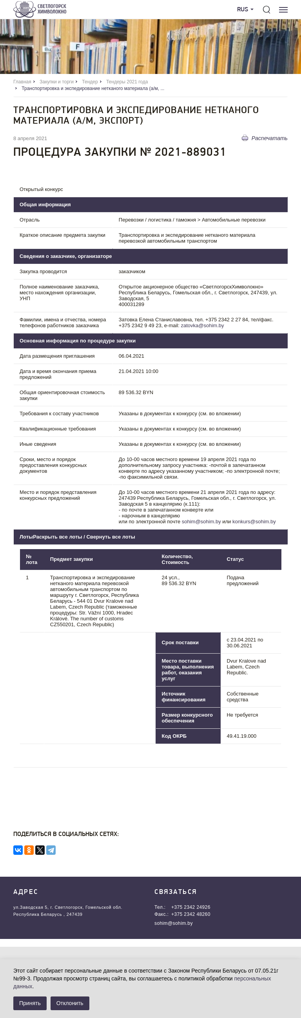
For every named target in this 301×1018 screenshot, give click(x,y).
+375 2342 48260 (190, 914)
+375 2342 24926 (190, 907)
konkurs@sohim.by (254, 521)
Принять (30, 1003)
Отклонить (69, 1003)
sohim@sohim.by (201, 521)
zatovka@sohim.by (202, 325)
